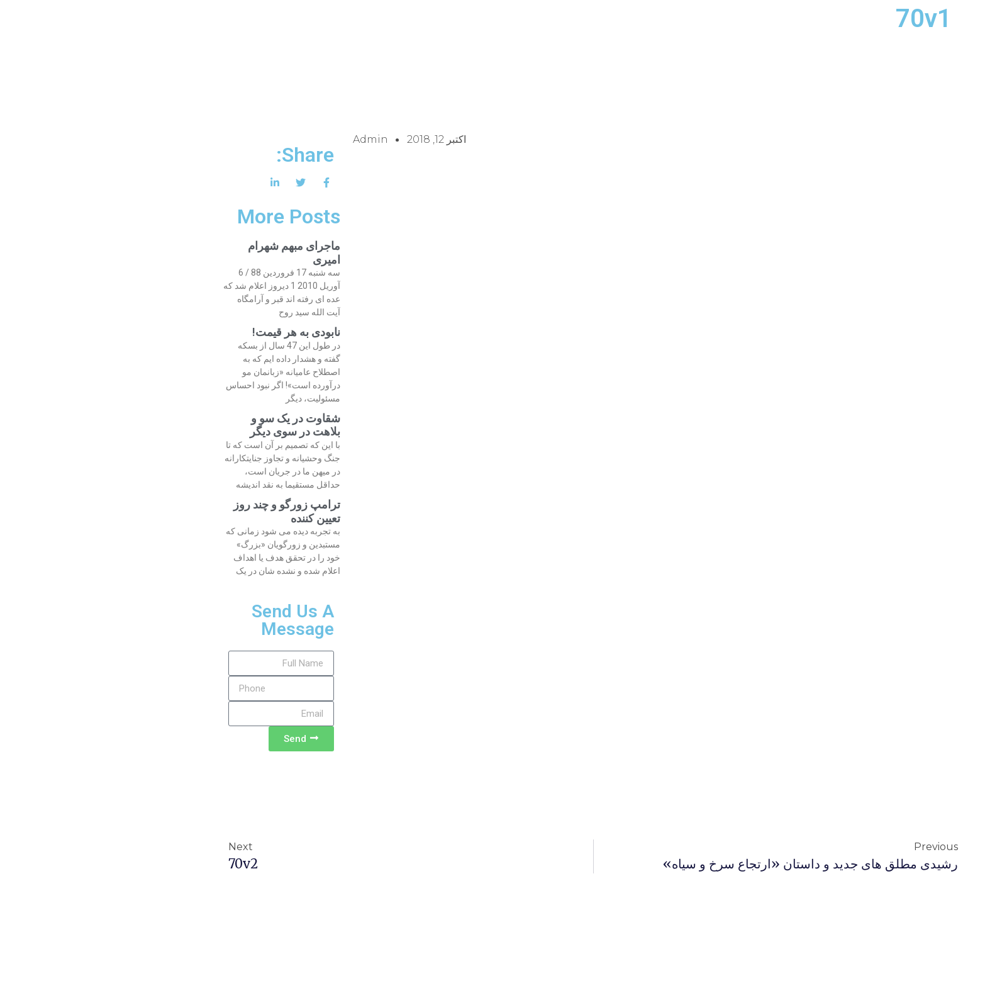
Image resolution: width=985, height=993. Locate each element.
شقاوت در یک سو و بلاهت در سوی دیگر (194, 425)
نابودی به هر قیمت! (196, 332)
